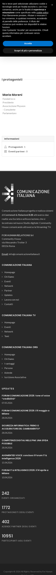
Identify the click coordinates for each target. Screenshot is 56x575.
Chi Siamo (9, 276)
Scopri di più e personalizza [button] (28, 50)
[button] (52, 4)
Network (8, 286)
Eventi (7, 281)
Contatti (8, 304)
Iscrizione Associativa (15, 377)
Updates (8, 295)
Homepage (9, 272)
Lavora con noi (11, 299)
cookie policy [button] (42, 12)
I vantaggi (9, 363)
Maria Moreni (12, 95)
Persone (8, 368)
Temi (6, 336)
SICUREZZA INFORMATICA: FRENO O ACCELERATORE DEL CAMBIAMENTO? (21, 427)
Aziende (8, 372)
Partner (8, 290)
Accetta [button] (28, 43)
